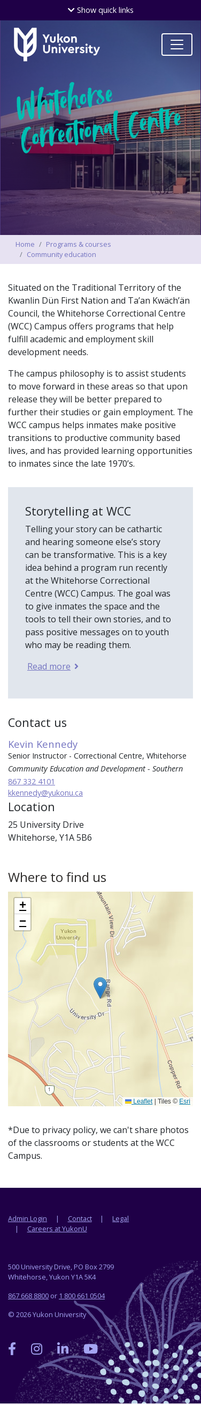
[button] (100, 988)
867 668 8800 (28, 1295)
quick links (101, 10)
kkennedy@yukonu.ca (45, 793)
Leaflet (138, 1101)
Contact (80, 1218)
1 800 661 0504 (82, 1295)
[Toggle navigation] (176, 44)
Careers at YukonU (57, 1228)
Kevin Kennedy (43, 744)
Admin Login (27, 1218)
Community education (61, 254)
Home (25, 244)
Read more (48, 666)
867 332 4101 (31, 781)
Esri (184, 1101)
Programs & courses (78, 244)
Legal (120, 1218)
